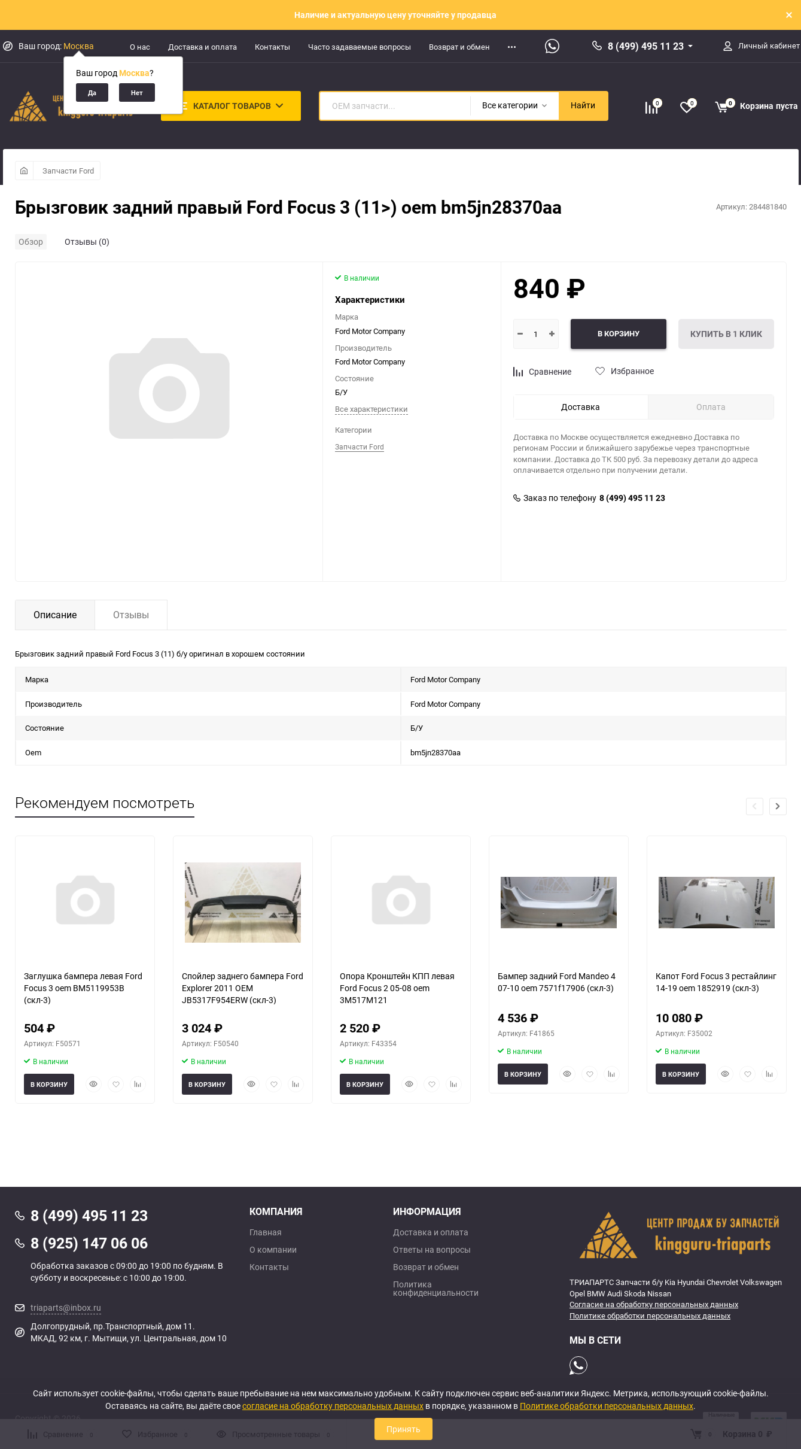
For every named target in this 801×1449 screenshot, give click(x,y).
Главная (265, 1232)
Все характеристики (371, 408)
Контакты (272, 46)
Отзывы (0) (87, 241)
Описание (55, 614)
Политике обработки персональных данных (649, 1315)
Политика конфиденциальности (436, 1288)
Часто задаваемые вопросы (359, 46)
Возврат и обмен (459, 46)
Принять (403, 1429)
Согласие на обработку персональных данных (653, 1304)
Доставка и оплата (202, 46)
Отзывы (131, 614)
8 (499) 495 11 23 (646, 46)
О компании (273, 1250)
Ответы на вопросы (432, 1250)
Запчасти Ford (68, 170)
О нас (140, 46)
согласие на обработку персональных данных (333, 1405)
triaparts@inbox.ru (66, 1307)
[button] (778, 806)
